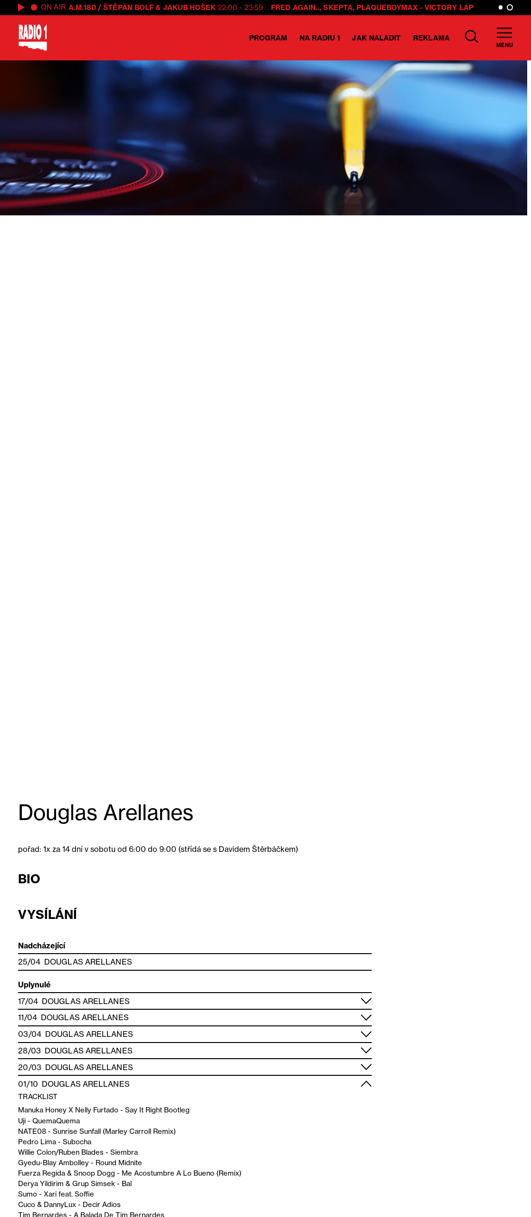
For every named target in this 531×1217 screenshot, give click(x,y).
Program (268, 37)
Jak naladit (376, 37)
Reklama (431, 37)
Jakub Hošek (189, 7)
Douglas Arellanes (88, 961)
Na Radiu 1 (319, 37)
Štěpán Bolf (128, 7)
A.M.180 (82, 7)
